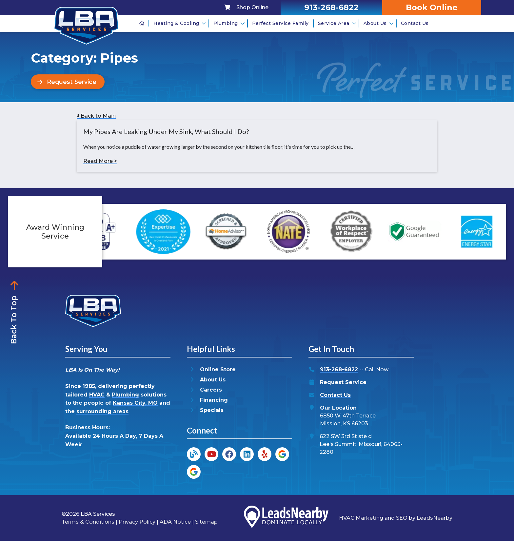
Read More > (100, 161)
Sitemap (206, 522)
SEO (401, 518)
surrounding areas (102, 411)
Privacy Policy (137, 522)
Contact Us (415, 23)
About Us (378, 23)
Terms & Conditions (88, 522)
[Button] (68, 81)
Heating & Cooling (179, 23)
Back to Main (96, 116)
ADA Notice (175, 522)
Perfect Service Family (280, 23)
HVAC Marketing (361, 518)
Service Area (337, 23)
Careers (211, 390)
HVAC (97, 395)
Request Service (343, 382)
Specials (212, 410)
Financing (214, 400)
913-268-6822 (339, 370)
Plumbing (229, 23)
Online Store (218, 370)
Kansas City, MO (135, 403)
